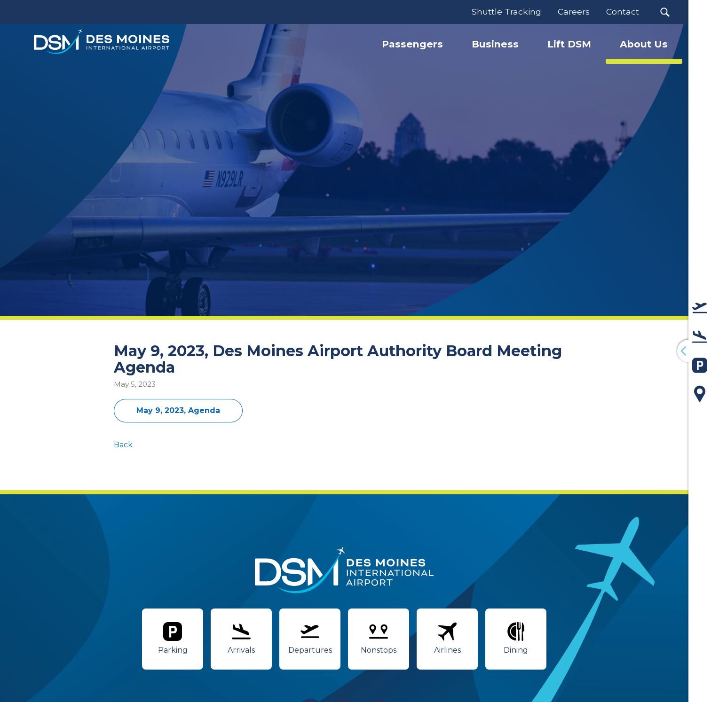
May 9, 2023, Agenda (178, 410)
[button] (665, 12)
